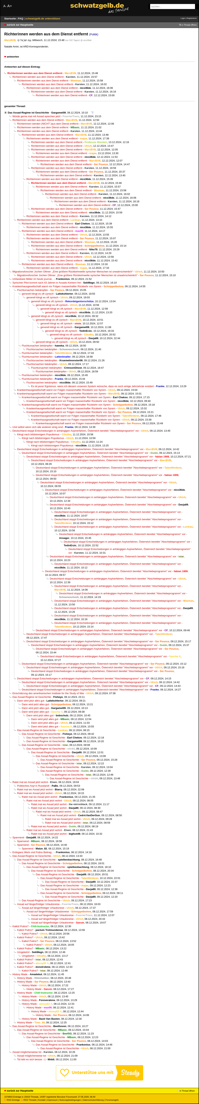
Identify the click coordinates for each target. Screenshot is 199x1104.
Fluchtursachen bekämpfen (32, 290)
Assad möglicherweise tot (26, 1052)
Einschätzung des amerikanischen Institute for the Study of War (48, 693)
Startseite (10, 18)
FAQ (21, 18)
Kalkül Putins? (20, 926)
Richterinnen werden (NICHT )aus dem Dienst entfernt (48, 123)
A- (4, 6)
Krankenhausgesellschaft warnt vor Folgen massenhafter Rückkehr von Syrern (56, 286)
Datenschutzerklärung (93, 1100)
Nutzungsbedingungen (70, 1100)
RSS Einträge (12, 1100)
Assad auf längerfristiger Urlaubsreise (38, 904)
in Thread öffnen (189, 25)
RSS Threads (28, 1100)
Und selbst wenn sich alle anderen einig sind (37, 427)
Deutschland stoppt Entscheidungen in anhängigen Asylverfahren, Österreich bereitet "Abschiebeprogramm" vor (75, 430)
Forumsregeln (112, 1100)
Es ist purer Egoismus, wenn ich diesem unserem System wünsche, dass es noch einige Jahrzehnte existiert (92, 386)
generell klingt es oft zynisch (38, 293)
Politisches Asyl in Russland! (33, 785)
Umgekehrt (23, 952)
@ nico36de (86, 40)
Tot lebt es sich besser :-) (31, 1059)
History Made (19, 974)
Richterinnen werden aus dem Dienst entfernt (38, 76)
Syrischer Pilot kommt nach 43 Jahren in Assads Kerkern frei (46, 282)
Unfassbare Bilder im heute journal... (33, 279)
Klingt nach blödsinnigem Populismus (38, 434)
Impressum (52, 1100)
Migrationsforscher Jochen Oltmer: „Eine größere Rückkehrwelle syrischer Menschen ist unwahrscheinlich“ (72, 271)
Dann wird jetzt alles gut (30, 700)
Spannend (18, 837)
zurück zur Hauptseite (20, 24)
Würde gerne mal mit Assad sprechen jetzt (36, 116)
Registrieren (192, 18)
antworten (13, 56)
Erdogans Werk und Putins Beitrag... (33, 852)
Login (183, 18)
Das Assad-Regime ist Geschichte (28, 112)
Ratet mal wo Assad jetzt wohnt (30, 782)
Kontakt (41, 1100)
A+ (9, 6)
